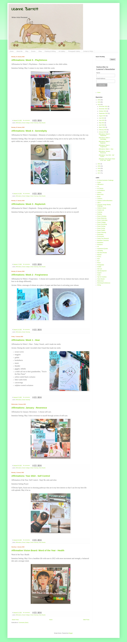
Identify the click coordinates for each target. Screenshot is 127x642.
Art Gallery (62, 51)
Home (11, 51)
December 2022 (103, 106)
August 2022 (102, 116)
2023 (99, 102)
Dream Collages (26, 122)
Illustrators (100, 244)
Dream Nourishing (102, 224)
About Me (19, 51)
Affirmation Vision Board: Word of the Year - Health (37, 550)
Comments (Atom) (23, 622)
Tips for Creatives (102, 277)
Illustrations (100, 242)
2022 (99, 104)
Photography (100, 264)
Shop (40, 51)
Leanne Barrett (24, 9)
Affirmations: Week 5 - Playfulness (29, 60)
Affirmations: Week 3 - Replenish (28, 204)
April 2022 (102, 125)
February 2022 (103, 129)
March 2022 (102, 127)
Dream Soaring (101, 226)
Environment (100, 236)
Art (98, 186)
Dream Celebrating (102, 220)
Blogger (71, 633)
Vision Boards (42, 122)
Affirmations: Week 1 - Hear (25, 340)
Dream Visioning (34, 122)
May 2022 (102, 122)
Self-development (101, 271)
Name (98, 73)
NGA (98, 258)
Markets (99, 254)
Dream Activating (101, 216)
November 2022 (103, 108)
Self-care (99, 269)
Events (33, 51)
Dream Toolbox (101, 230)
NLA (98, 260)
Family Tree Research (103, 238)
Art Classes (100, 188)
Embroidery (100, 234)
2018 (99, 170)
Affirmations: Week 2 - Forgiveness (29, 275)
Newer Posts (15, 619)
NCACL (99, 256)
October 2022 (103, 111)
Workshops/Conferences (103, 283)
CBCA (99, 202)
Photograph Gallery (74, 51)
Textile (99, 275)
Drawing (99, 214)
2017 (99, 173)
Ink (98, 246)
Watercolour (100, 281)
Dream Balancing (101, 218)
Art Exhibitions (101, 190)
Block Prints (100, 194)
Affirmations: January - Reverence (29, 407)
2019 (99, 168)
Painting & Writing (50, 51)
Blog (26, 51)
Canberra (99, 198)
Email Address (100, 78)
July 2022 (101, 118)
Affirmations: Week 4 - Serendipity (29, 131)
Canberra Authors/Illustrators (104, 200)
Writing (99, 285)
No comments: (26, 120)
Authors (99, 192)
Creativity (99, 212)
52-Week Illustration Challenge (105, 180)
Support (99, 273)
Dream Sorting (101, 228)
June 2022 (102, 120)
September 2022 (103, 113)
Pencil (99, 262)
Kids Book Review (102, 252)
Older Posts (86, 619)
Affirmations (19, 122)
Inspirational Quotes (102, 248)
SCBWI (99, 266)
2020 (99, 166)
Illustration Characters (103, 240)
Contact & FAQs (88, 51)
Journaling (100, 250)
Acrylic (99, 182)
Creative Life (100, 210)
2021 (99, 164)
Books (99, 196)
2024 (99, 100)
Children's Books (101, 208)
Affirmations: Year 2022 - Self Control (30, 476)
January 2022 (103, 132)
